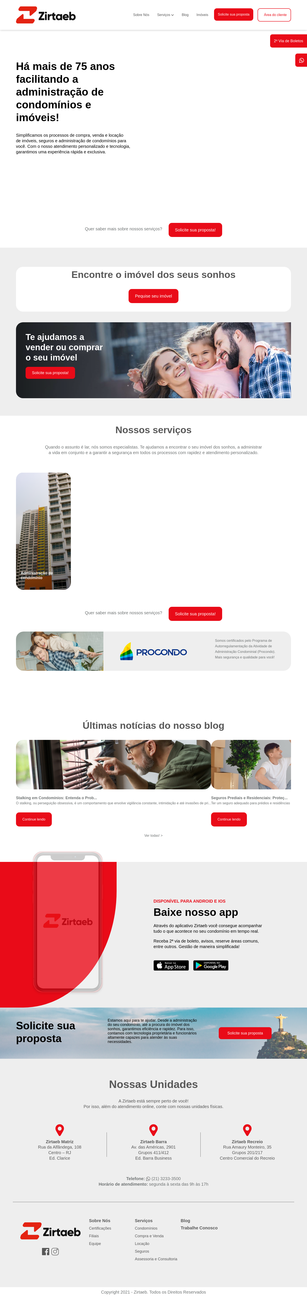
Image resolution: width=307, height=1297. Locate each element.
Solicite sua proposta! (195, 230)
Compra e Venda (149, 1236)
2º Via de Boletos (288, 41)
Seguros (142, 1251)
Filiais (94, 1236)
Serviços (163, 15)
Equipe (95, 1244)
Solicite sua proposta (234, 14)
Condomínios (146, 1228)
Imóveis (202, 15)
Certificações (100, 1228)
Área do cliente (275, 15)
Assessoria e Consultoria (156, 1259)
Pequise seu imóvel (153, 296)
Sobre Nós (141, 15)
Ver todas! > (153, 835)
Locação (142, 1244)
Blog (185, 15)
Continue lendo (33, 819)
